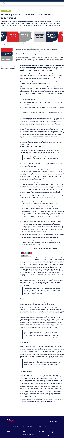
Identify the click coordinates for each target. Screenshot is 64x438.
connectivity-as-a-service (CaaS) (54, 163)
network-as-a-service (33, 174)
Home (24, 429)
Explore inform (28, 426)
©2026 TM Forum (11, 433)
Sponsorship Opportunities (28, 434)
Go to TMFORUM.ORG (4, 0)
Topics (24, 431)
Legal (8, 431)
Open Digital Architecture (48, 401)
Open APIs (55, 399)
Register (60, 0)
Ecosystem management (4, 8)
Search (24, 433)
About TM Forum (12, 426)
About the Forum (10, 429)
